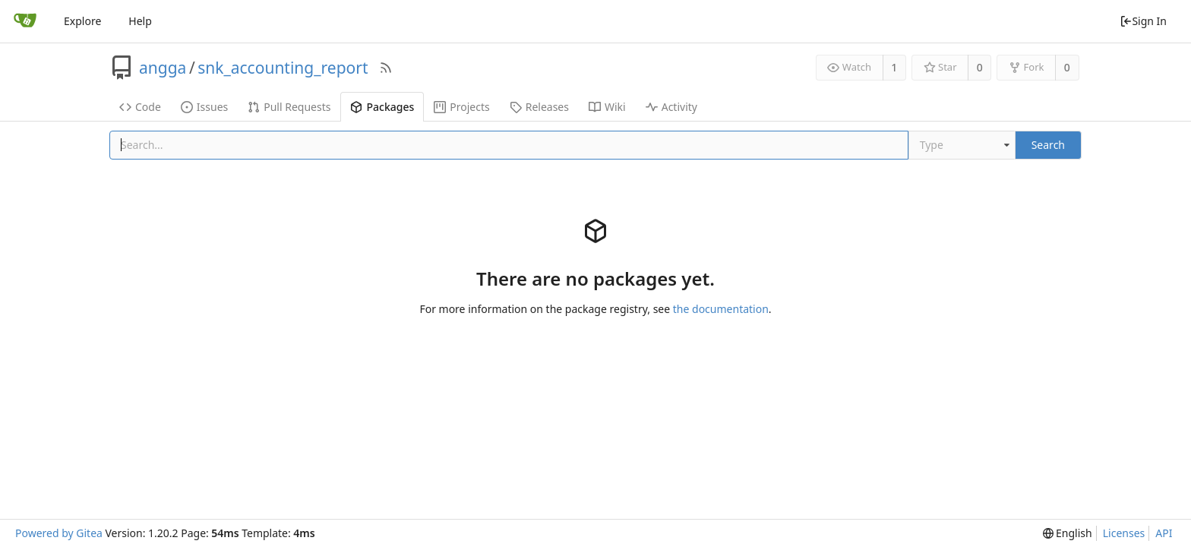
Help (140, 21)
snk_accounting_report (282, 67)
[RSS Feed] (386, 67)
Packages (382, 107)
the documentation (721, 309)
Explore (82, 21)
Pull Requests (289, 107)
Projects (461, 107)
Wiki (607, 107)
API (1163, 533)
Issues (204, 107)
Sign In (1143, 21)
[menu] (1067, 533)
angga (162, 67)
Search (1048, 145)
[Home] (25, 21)
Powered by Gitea (59, 533)
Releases (539, 107)
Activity (671, 107)
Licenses (1124, 533)
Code (140, 107)
